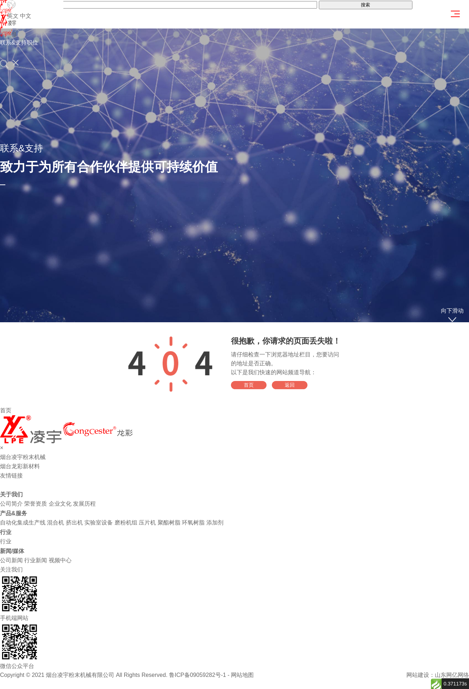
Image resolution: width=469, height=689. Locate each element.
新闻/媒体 (12, 551)
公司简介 (11, 504)
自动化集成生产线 (23, 523)
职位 (32, 43)
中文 (25, 16)
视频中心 (60, 560)
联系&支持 (13, 43)
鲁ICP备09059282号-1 (197, 675)
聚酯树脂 (169, 523)
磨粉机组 (126, 523)
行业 (5, 532)
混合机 (55, 523)
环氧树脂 (193, 523)
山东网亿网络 (452, 675)
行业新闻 (35, 560)
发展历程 (84, 504)
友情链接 (11, 476)
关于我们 (11, 494)
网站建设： (420, 675)
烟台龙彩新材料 (20, 466)
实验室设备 (98, 523)
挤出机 (74, 523)
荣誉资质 (35, 504)
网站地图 (242, 675)
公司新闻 (11, 560)
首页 (249, 385)
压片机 (147, 523)
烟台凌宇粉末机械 (23, 457)
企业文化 (60, 504)
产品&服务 (13, 513)
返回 (290, 385)
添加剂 (214, 523)
